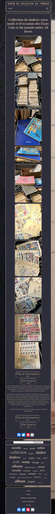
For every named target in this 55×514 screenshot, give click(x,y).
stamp (25, 462)
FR (30, 505)
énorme (45, 477)
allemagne (22, 474)
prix (42, 470)
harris (26, 449)
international (13, 474)
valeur (24, 458)
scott (16, 462)
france (37, 476)
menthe (16, 448)
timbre (41, 452)
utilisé (41, 448)
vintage (35, 462)
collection (18, 452)
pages (31, 481)
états (39, 458)
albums (17, 466)
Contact (28, 494)
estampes (32, 473)
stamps (35, 471)
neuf (45, 457)
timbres (14, 457)
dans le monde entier (24, 477)
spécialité (39, 482)
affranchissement (30, 467)
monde (41, 466)
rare (42, 463)
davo (40, 474)
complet (26, 470)
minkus (32, 458)
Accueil (28, 491)
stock (45, 474)
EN (27, 505)
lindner (31, 454)
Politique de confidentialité (28, 498)
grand (32, 448)
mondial (16, 470)
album (20, 481)
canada (12, 477)
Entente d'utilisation (28, 501)
